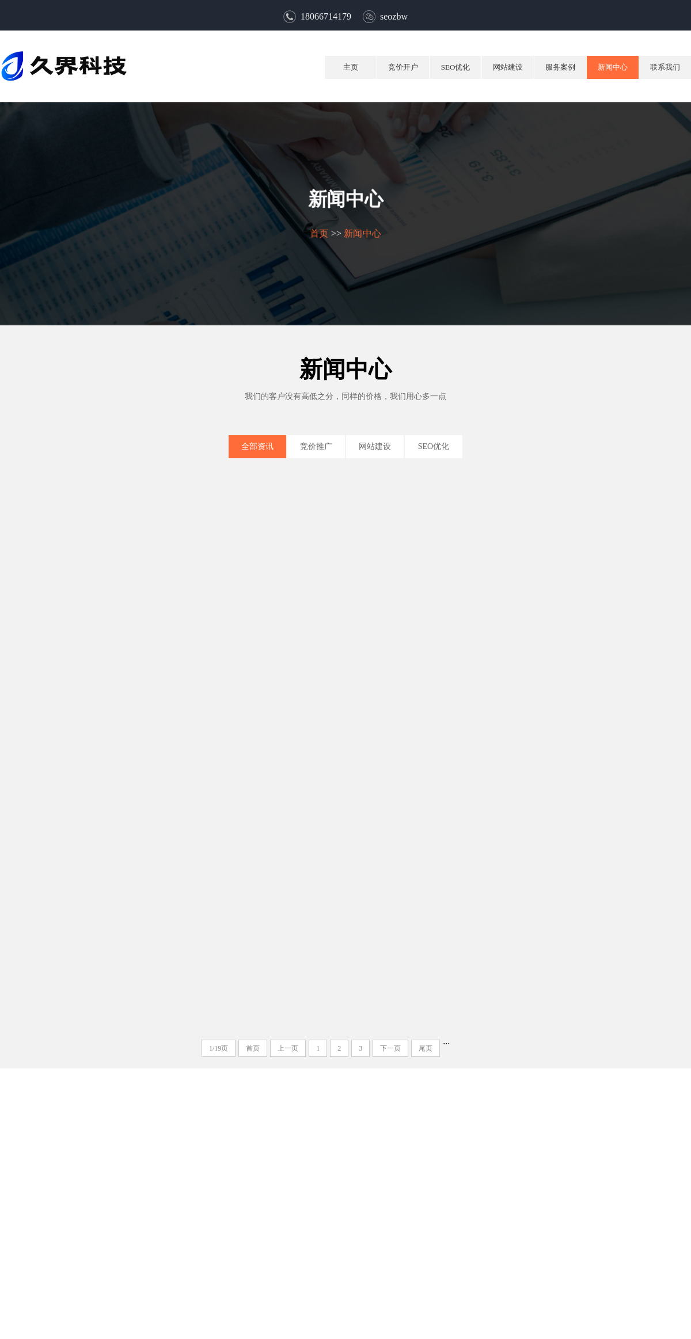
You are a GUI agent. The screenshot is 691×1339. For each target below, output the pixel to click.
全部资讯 (257, 446)
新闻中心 (613, 67)
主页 (350, 67)
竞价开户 (403, 67)
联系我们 (665, 67)
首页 (318, 233)
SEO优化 (455, 67)
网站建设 (508, 67)
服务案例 (560, 67)
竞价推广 (316, 446)
